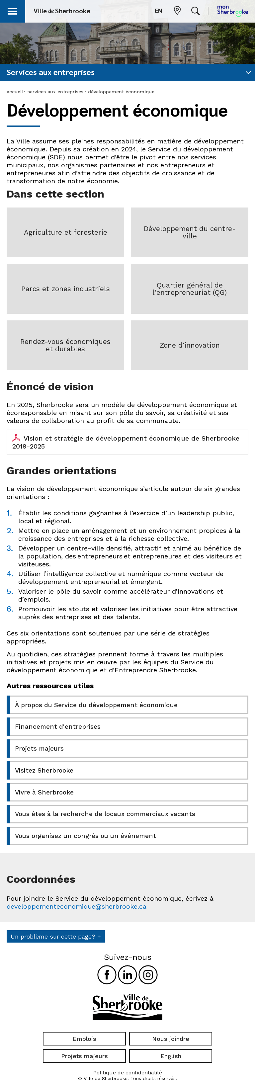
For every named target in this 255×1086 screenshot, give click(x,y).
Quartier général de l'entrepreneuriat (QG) (189, 289)
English (170, 1053)
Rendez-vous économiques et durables (65, 345)
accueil (15, 91)
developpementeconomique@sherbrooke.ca (76, 905)
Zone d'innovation (189, 345)
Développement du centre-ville (189, 232)
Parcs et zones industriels (65, 289)
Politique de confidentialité (127, 1071)
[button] (14, 10)
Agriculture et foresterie (65, 232)
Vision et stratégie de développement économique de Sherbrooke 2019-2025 (125, 442)
